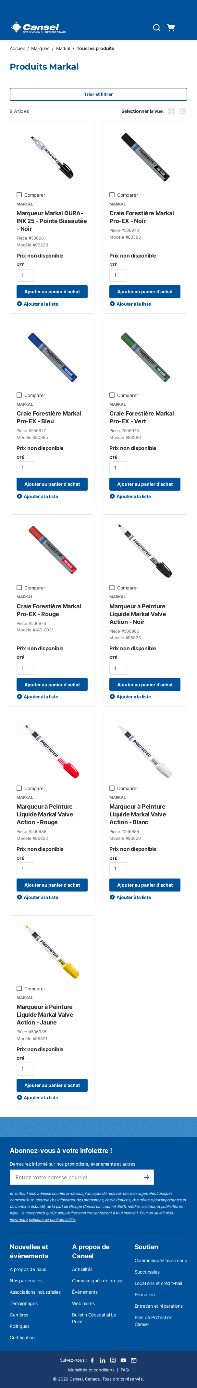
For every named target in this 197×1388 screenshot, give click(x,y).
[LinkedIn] (102, 1360)
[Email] (133, 1360)
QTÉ (20, 264)
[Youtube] (123, 1360)
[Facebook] (92, 1360)
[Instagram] (113, 1360)
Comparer (34, 195)
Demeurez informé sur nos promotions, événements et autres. (73, 1164)
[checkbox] (19, 194)
